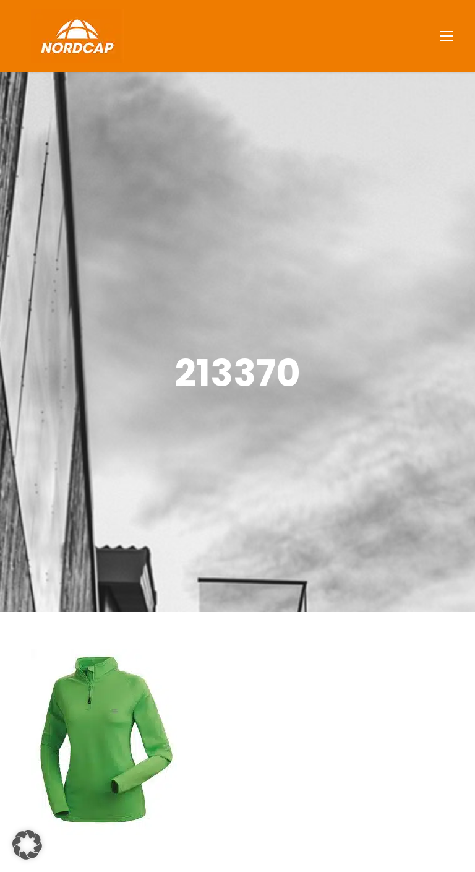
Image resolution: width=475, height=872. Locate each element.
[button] (27, 845)
